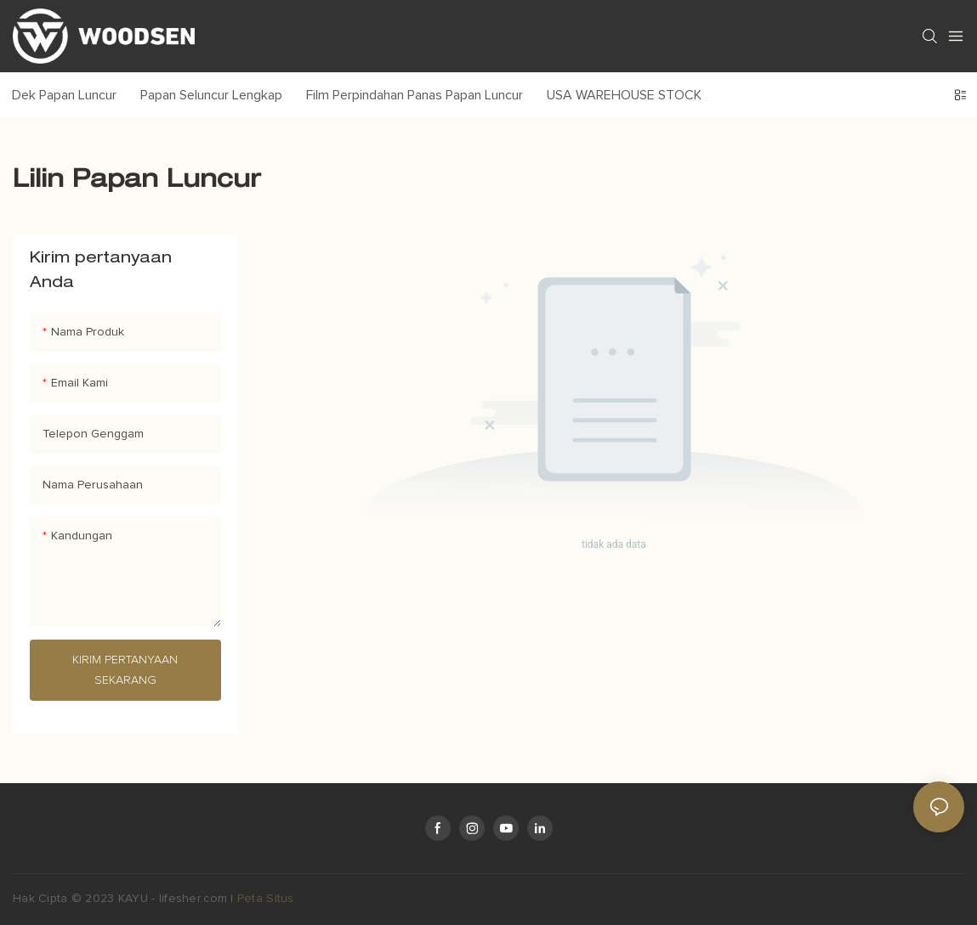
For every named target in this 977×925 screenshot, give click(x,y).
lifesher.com (195, 899)
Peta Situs (265, 899)
